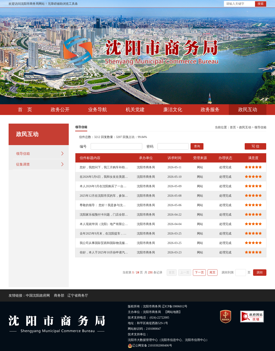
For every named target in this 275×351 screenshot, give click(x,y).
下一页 (199, 272)
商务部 (59, 295)
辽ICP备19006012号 (175, 306)
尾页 (212, 272)
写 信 (255, 146)
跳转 (260, 272)
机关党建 (135, 109)
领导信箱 (23, 153)
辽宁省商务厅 (77, 295)
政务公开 (60, 109)
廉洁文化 (172, 109)
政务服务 (210, 109)
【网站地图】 (173, 312)
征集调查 (23, 164)
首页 (233, 127)
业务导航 (97, 109)
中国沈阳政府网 (38, 295)
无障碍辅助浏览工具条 (63, 3)
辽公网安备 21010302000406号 (150, 345)
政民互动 (247, 109)
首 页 (25, 109)
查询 (197, 146)
